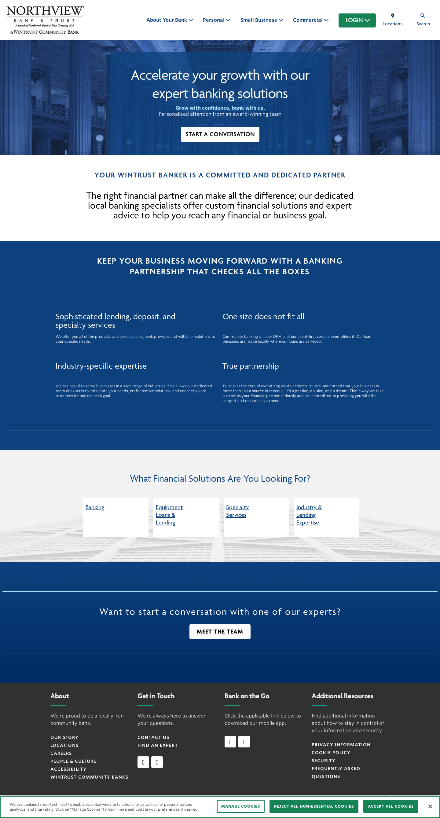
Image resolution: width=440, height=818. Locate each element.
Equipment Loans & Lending (169, 515)
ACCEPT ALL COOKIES (391, 806)
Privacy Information (341, 744)
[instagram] (157, 762)
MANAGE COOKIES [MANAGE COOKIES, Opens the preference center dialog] (240, 806)
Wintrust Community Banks (89, 777)
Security (324, 760)
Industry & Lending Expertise (309, 515)
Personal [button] (214, 20)
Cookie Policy (331, 752)
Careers (61, 753)
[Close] (430, 806)
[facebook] (143, 762)
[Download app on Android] (244, 741)
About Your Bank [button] (167, 20)
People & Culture (73, 761)
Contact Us (153, 737)
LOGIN (358, 20)
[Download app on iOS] (230, 741)
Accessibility (68, 769)
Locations (64, 745)
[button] (220, 134)
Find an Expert (158, 745)
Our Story (64, 737)
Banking (95, 507)
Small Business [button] (259, 20)
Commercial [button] (308, 20)
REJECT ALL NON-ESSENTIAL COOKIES (314, 806)
